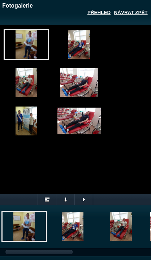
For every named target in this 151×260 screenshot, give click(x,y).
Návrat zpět (131, 12)
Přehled (99, 12)
